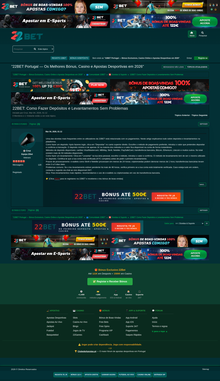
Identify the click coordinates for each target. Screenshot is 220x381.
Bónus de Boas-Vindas (110, 317)
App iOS (130, 322)
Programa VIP (106, 330)
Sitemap (205, 369)
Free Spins (104, 326)
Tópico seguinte (199, 115)
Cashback (104, 335)
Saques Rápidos (133, 335)
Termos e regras (159, 326)
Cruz (28, 150)
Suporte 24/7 (132, 326)
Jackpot (50, 326)
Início (154, 322)
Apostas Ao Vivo (54, 322)
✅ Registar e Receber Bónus (110, 281)
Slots (75, 317)
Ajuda (155, 317)
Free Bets (103, 322)
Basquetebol (53, 335)
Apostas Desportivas (56, 317)
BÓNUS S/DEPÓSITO (79, 58)
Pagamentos (132, 330)
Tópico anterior (182, 115)
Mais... (202, 184)
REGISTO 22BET (59, 58)
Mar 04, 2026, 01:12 (54, 132)
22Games (77, 335)
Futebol (50, 330)
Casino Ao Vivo (80, 322)
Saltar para (168, 223)
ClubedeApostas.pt (87, 351)
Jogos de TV (79, 330)
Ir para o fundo (19, 124)
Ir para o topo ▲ (160, 331)
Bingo (75, 326)
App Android (131, 317)
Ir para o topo (19, 210)
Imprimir (204, 124)
